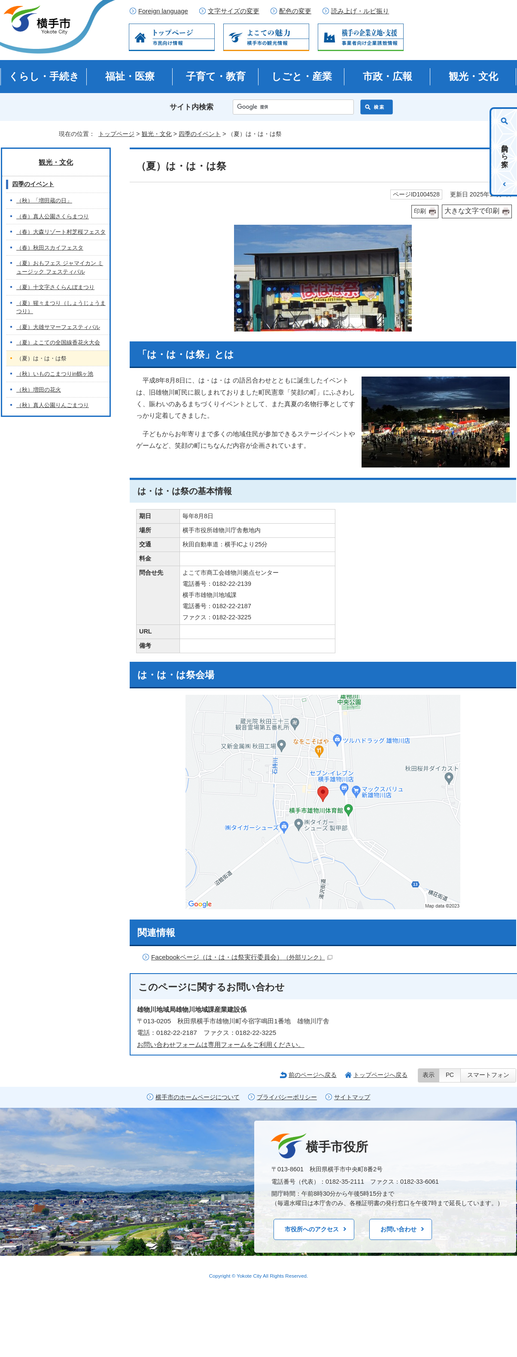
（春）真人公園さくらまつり (52, 216)
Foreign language (163, 11)
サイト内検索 (191, 107)
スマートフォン (488, 1075)
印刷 (420, 211)
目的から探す (504, 151)
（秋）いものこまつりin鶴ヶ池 (54, 374)
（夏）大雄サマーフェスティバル (58, 327)
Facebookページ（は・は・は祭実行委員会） (241, 957)
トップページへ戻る (380, 1074)
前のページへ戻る (313, 1074)
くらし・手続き (44, 76)
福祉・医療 (130, 76)
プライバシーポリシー (287, 1097)
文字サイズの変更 (233, 11)
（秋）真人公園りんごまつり (52, 405)
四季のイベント (200, 133)
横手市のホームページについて (197, 1097)
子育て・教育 (216, 76)
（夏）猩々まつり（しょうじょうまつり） (61, 307)
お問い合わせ (398, 1229)
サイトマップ (352, 1097)
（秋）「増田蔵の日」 (44, 200)
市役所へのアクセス (312, 1229)
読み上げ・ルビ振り (360, 11)
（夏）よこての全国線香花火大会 (58, 342)
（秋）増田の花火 (38, 389)
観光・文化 (473, 76)
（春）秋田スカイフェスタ (49, 247)
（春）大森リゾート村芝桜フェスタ (61, 232)
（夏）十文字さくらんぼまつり (55, 287)
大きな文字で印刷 (471, 210)
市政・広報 (387, 76)
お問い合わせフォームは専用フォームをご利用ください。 (220, 1044)
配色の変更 (295, 11)
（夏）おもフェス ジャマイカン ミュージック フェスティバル (59, 267)
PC (450, 1075)
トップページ (116, 133)
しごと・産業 (301, 76)
